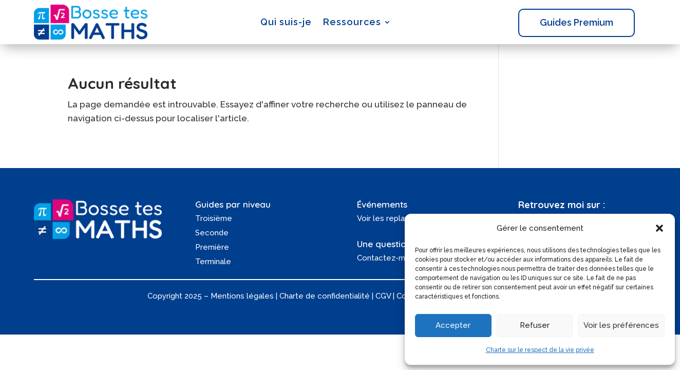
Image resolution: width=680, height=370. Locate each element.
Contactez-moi (384, 258)
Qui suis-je (286, 21)
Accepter (453, 325)
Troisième (213, 218)
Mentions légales (242, 296)
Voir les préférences (621, 325)
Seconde (212, 232)
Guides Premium (576, 22)
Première (212, 247)
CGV (383, 296)
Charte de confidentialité (324, 296)
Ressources (352, 21)
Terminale (213, 261)
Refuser (535, 325)
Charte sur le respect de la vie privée (540, 350)
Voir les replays (385, 218)
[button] (659, 228)
